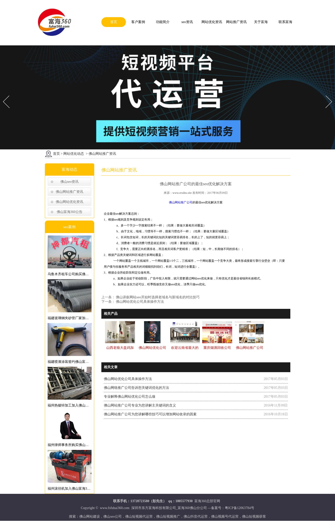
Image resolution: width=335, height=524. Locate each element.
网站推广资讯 (236, 22)
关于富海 (261, 22)
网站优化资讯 (211, 22)
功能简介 (163, 22)
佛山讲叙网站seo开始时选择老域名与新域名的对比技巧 (157, 298)
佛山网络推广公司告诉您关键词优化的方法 (136, 388)
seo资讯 (187, 22)
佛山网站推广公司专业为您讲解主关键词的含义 (140, 406)
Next (326, 94)
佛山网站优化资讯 (69, 202)
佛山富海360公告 (69, 212)
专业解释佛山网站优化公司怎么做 (129, 397)
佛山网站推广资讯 (69, 192)
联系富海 (285, 22)
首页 (113, 22)
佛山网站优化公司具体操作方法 (139, 302)
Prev (3, 94)
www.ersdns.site (182, 193)
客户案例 (138, 22)
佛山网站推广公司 (180, 203)
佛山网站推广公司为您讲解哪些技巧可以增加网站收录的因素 (150, 415)
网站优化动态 (73, 154)
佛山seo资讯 (69, 182)
